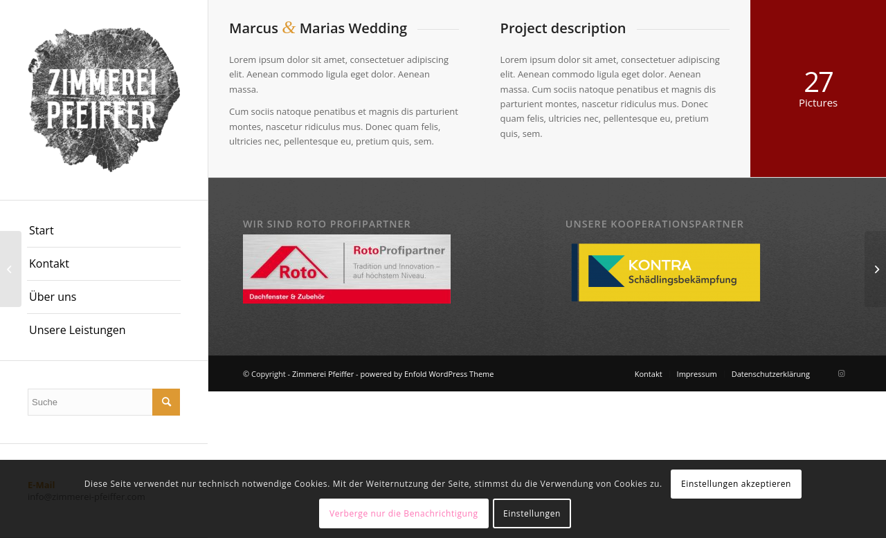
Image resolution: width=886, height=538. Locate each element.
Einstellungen (532, 513)
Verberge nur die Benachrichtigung (403, 513)
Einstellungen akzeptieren (736, 484)
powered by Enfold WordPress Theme (427, 374)
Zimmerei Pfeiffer (323, 374)
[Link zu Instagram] (841, 373)
